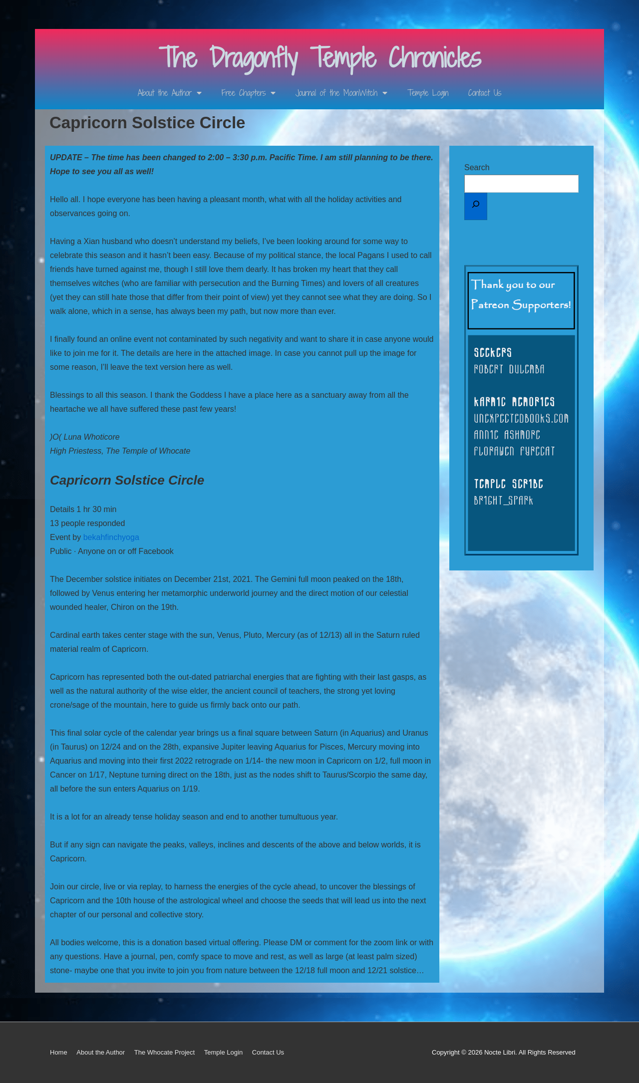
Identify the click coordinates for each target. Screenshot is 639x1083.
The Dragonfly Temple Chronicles (320, 57)
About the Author (170, 93)
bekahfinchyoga (111, 537)
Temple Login (427, 93)
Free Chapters (249, 93)
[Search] (475, 206)
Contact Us (484, 93)
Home (58, 1052)
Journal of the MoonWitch (341, 93)
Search (477, 167)
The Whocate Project (164, 1052)
